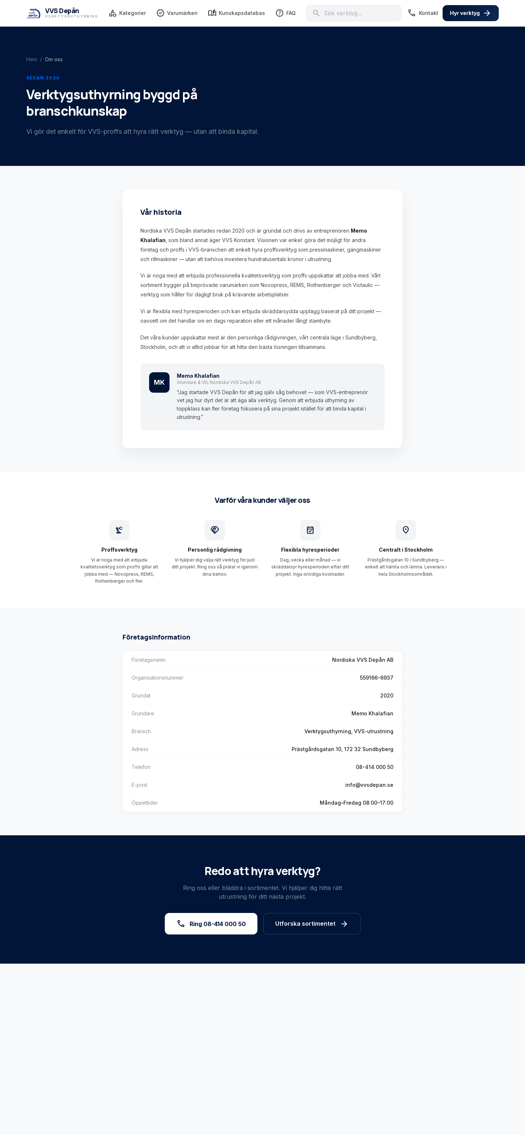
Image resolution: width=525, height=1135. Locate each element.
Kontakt (422, 13)
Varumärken (177, 13)
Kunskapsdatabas (236, 13)
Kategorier (127, 13)
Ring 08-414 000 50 (211, 924)
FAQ (285, 13)
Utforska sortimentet (312, 924)
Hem (31, 59)
